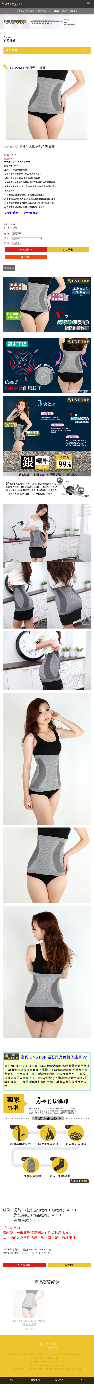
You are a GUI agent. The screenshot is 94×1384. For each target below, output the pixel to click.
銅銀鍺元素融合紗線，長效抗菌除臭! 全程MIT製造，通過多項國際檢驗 (47, 11)
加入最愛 (26, 257)
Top (82, 1380)
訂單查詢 (35, 1380)
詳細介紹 (9, 268)
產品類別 (11, 50)
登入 (12, 1380)
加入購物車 (25, 249)
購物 (59, 1380)
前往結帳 (68, 249)
